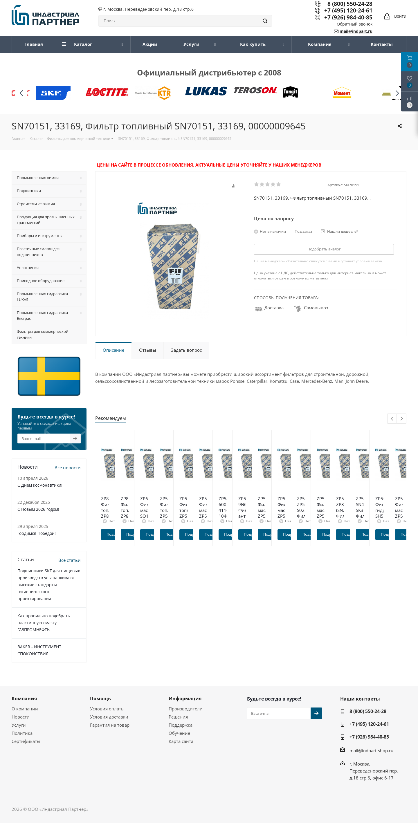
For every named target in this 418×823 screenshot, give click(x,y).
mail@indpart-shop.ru (371, 750)
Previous (392, 419)
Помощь (100, 698)
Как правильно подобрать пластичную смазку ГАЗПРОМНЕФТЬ (43, 622)
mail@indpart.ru (356, 31)
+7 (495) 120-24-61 (348, 10)
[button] (396, 93)
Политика (22, 733)
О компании (25, 709)
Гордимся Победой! (36, 533)
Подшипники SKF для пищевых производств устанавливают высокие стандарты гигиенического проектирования (48, 584)
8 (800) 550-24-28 (367, 711)
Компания (24, 698)
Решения (178, 717)
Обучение (179, 733)
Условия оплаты (107, 709)
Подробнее (134, 534)
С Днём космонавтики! (39, 485)
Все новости (68, 467)
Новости (21, 717)
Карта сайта (181, 741)
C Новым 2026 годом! (38, 509)
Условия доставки (109, 717)
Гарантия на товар (109, 725)
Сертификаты (26, 741)
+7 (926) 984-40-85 (348, 17)
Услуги (19, 725)
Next (401, 419)
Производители (186, 709)
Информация (185, 698)
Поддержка (180, 725)
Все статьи (69, 560)
